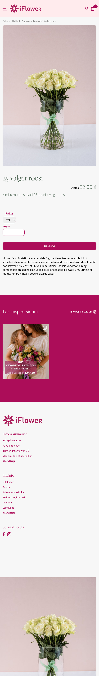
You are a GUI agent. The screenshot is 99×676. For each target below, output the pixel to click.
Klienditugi (9, 461)
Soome (7, 487)
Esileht (6, 21)
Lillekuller (8, 481)
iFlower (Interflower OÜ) (16, 450)
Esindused (8, 507)
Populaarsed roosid (31, 21)
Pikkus (9, 213)
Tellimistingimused (14, 497)
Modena (7, 502)
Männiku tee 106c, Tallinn (17, 455)
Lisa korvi (49, 246)
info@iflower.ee (12, 440)
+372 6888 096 (11, 445)
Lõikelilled (15, 21)
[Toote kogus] (14, 232)
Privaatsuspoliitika (13, 492)
